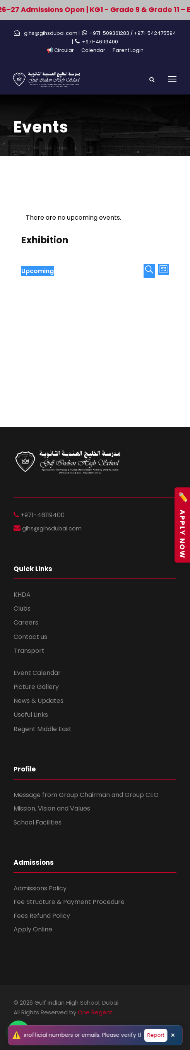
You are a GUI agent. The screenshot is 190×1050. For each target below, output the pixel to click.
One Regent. (96, 1012)
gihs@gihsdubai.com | (52, 33)
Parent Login (128, 50)
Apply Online (33, 929)
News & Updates (38, 700)
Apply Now (182, 525)
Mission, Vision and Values (52, 808)
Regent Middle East (43, 729)
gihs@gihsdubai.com (51, 528)
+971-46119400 (100, 41)
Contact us (30, 636)
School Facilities (38, 822)
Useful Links (31, 714)
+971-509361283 (109, 33)
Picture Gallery (36, 686)
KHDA (22, 594)
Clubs (22, 608)
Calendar (93, 50)
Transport (29, 650)
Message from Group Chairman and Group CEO (86, 794)
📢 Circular (60, 50)
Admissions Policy (40, 888)
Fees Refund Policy (42, 915)
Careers (26, 622)
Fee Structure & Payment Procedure (69, 901)
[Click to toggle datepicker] (37, 271)
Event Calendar (37, 672)
